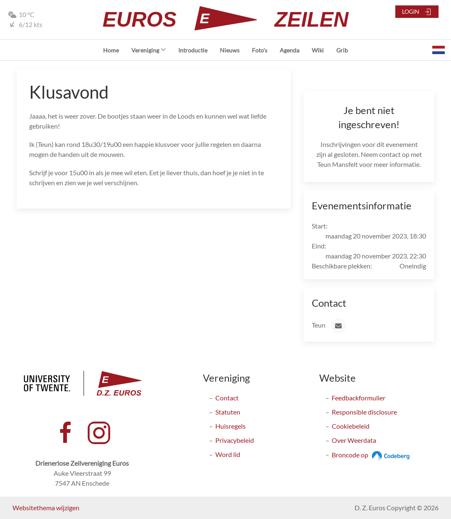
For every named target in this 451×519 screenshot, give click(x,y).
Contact (227, 398)
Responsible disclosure (364, 412)
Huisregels (230, 426)
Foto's (259, 50)
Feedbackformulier (358, 398)
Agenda (289, 50)
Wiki (318, 50)
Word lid (227, 454)
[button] (438, 50)
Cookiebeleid (351, 426)
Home (111, 50)
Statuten (227, 412)
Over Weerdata (354, 440)
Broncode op (372, 455)
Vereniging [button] (148, 50)
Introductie (192, 50)
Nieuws (229, 50)
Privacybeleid (234, 440)
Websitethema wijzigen (45, 508)
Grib (342, 50)
